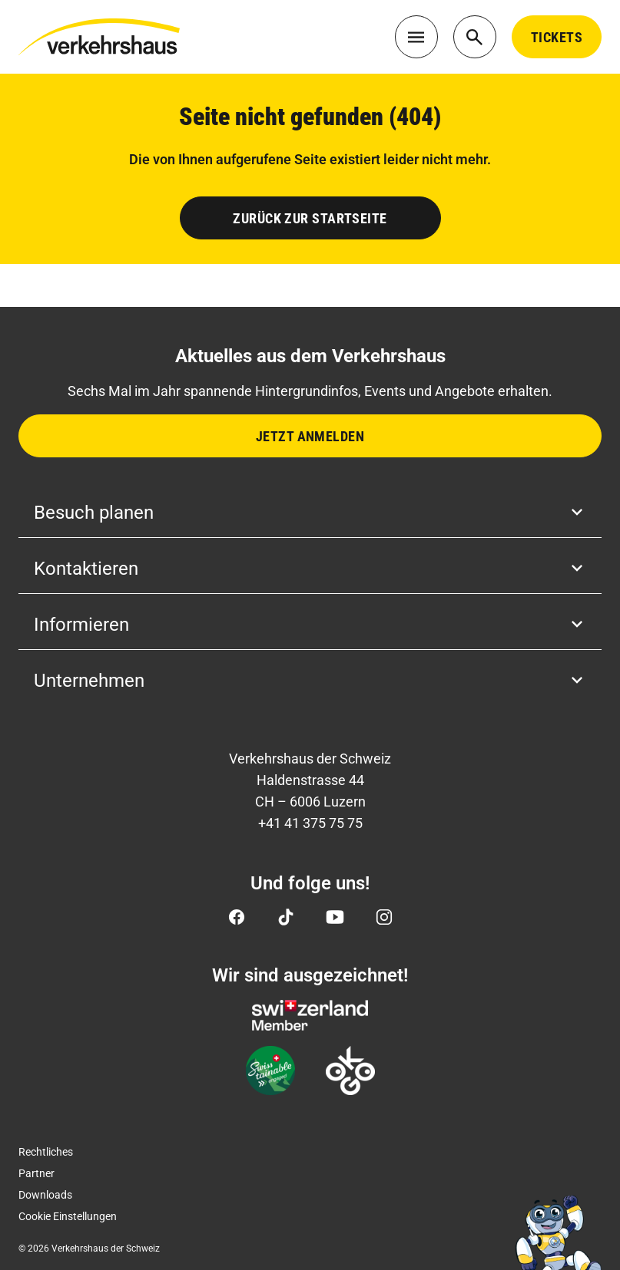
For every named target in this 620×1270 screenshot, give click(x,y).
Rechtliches (45, 1152)
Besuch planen (310, 512)
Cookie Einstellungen (67, 1216)
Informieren (310, 624)
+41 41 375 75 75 (310, 823)
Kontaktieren (310, 568)
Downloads (45, 1195)
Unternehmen (310, 680)
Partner (36, 1173)
